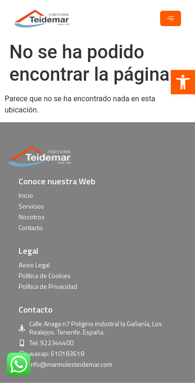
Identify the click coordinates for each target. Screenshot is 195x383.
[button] (183, 82)
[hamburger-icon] (170, 18)
